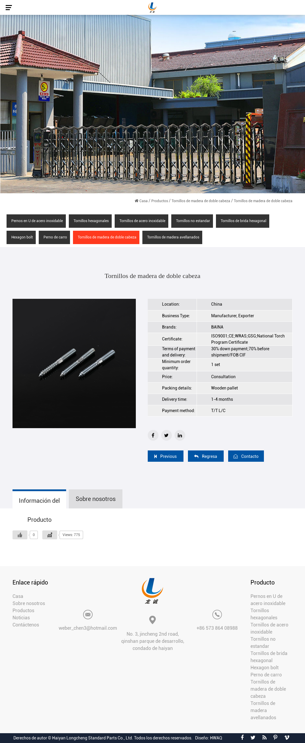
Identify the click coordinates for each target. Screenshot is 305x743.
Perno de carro (55, 237)
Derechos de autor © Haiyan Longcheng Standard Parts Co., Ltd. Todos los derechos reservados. (102, 738)
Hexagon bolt (22, 237)
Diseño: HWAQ (208, 738)
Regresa (205, 456)
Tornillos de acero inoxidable (142, 221)
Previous (165, 456)
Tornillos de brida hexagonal (243, 221)
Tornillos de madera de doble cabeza (201, 201)
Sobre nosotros (29, 603)
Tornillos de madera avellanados (173, 237)
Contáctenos (26, 625)
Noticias (21, 618)
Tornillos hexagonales (91, 221)
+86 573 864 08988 (217, 628)
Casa (143, 201)
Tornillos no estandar (193, 221)
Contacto (246, 456)
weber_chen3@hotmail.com (88, 628)
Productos (159, 201)
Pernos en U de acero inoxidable (37, 221)
